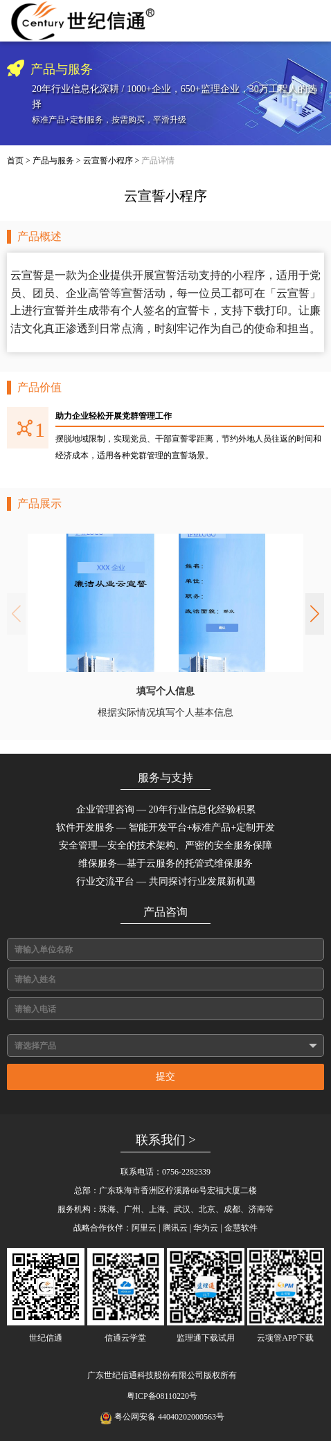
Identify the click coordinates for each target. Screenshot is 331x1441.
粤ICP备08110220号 (162, 1396)
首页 (15, 160)
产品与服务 (53, 160)
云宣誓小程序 (108, 160)
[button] (314, 614)
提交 (165, 1076)
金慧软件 (241, 1228)
